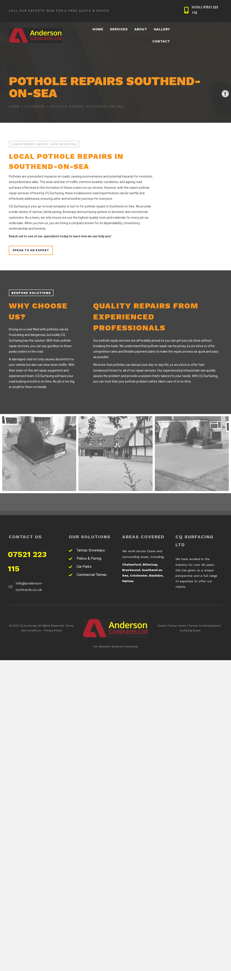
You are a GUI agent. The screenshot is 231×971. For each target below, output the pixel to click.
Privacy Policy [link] (53, 630)
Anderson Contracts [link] (124, 646)
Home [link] (14, 106)
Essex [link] (162, 625)
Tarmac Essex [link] (177, 625)
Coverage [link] (35, 106)
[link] (225, 93)
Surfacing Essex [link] (190, 630)
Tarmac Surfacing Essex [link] (204, 625)
